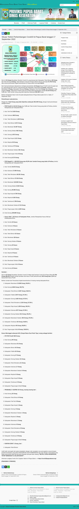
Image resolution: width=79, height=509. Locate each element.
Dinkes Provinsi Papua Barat (37, 487)
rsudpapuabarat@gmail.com (62, 496)
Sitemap (77, 1)
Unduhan (53, 23)
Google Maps (13, 500)
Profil (23, 23)
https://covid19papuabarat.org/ (47, 458)
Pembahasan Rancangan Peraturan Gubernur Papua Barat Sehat (67, 108)
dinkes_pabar (33, 497)
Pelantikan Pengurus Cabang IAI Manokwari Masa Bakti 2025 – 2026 (68, 95)
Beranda (16, 23)
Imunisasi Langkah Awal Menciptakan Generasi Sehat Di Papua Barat (68, 122)
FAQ (74, 1)
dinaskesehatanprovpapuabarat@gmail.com (40, 496)
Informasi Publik (32, 23)
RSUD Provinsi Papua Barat (62, 487)
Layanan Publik (44, 23)
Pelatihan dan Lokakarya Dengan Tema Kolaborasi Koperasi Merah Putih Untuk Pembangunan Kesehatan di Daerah (68, 71)
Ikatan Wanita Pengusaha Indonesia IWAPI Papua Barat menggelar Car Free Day (68, 87)
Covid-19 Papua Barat (19, 29)
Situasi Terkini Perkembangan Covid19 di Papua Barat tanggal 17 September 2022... (47, 29)
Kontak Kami (61, 23)
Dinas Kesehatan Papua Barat (37, 502)
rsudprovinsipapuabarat (61, 497)
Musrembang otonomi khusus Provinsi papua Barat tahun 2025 (68, 130)
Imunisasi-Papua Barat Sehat (37, 499)
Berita (10, 29)
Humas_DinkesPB (34, 500)
